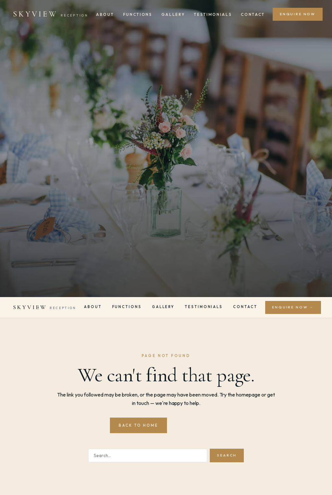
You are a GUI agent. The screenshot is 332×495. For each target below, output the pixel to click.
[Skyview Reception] (50, 14)
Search (227, 455)
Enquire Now (297, 14)
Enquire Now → (293, 307)
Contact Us (197, 425)
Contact (253, 14)
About (105, 14)
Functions (137, 14)
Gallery (173, 14)
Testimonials (213, 14)
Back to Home (138, 425)
